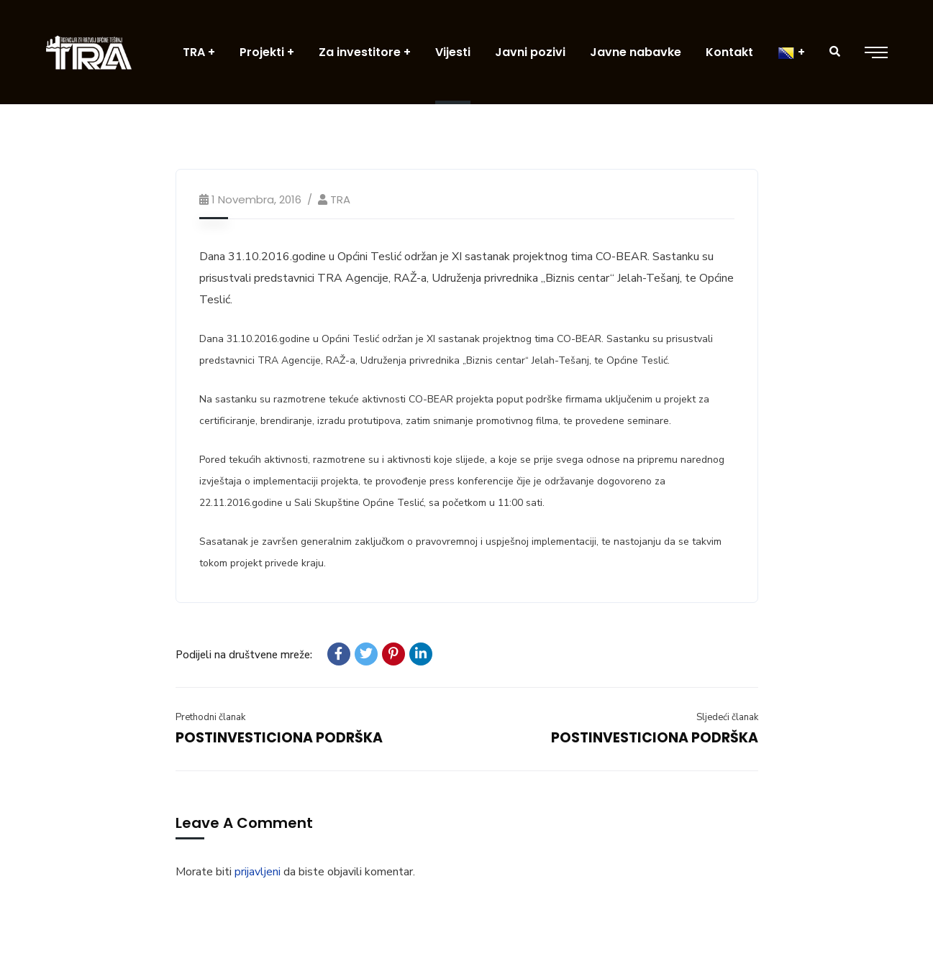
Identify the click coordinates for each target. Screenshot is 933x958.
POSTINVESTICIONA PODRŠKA (279, 737)
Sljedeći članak (727, 717)
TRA (340, 199)
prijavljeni (258, 872)
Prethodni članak (210, 717)
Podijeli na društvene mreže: (244, 655)
